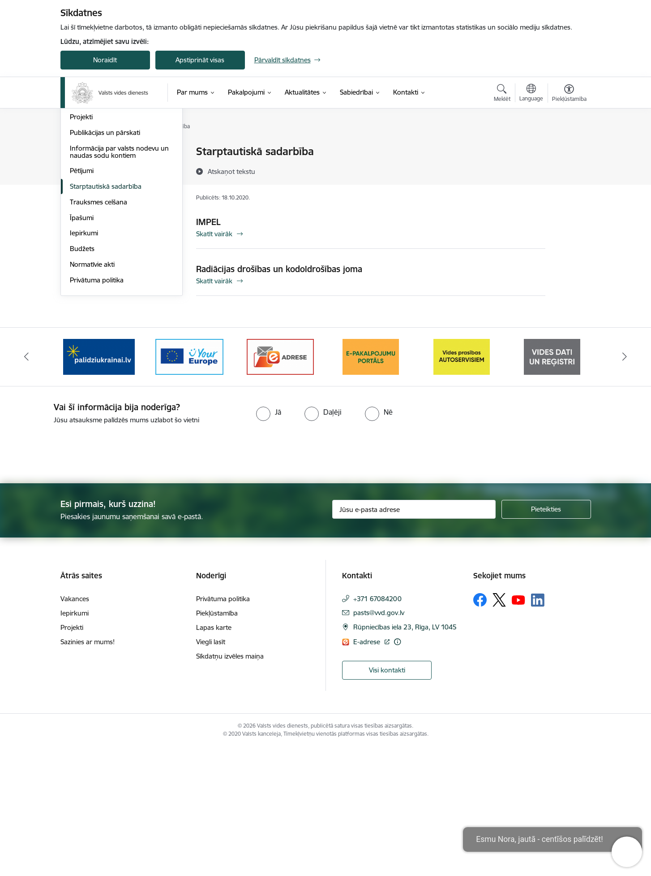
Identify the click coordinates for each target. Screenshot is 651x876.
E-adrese (367, 770)
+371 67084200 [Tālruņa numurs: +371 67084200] (377, 727)
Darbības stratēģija (98, 199)
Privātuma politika (97, 408)
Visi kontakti (387, 798)
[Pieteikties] (546, 638)
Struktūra (84, 167)
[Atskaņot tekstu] (231, 171)
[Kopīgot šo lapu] (568, 170)
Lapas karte (213, 756)
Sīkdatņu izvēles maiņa (230, 785)
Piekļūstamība (217, 741)
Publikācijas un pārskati (105, 261)
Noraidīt (105, 60)
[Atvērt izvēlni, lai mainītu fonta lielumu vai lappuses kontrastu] (569, 94)
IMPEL (208, 222)
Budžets (82, 377)
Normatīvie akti (92, 393)
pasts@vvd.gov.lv (378, 741)
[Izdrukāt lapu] (568, 148)
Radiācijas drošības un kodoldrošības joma (279, 269)
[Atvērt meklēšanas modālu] (502, 94)
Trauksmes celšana (98, 330)
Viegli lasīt (210, 770)
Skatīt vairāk (214, 234)
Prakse (80, 230)
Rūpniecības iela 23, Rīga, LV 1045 (405, 755)
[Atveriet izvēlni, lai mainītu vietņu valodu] (531, 93)
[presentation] (75, 578)
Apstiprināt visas (200, 60)
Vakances (84, 214)
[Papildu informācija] (397, 770)
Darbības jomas (93, 183)
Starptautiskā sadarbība (105, 315)
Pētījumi (82, 299)
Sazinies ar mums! (87, 770)
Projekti (81, 245)
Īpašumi (82, 346)
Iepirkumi (84, 361)
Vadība (80, 152)
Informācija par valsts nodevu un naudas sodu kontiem (119, 280)
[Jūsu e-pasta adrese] (414, 638)
